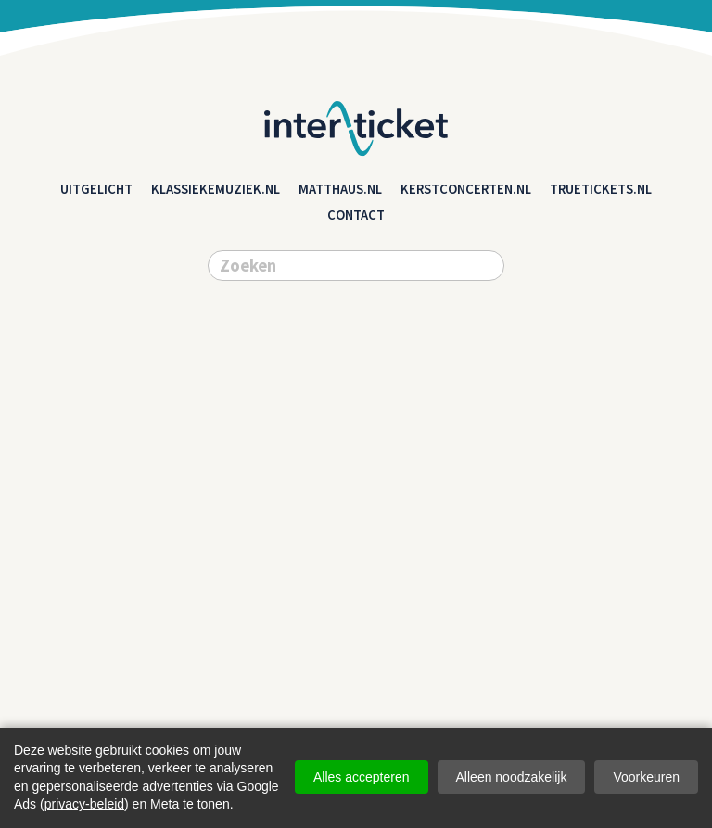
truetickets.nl (601, 189)
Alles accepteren (361, 777)
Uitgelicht (96, 189)
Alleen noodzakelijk (511, 777)
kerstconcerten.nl (465, 189)
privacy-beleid (84, 803)
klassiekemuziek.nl (215, 189)
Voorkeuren (646, 777)
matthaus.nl (340, 189)
